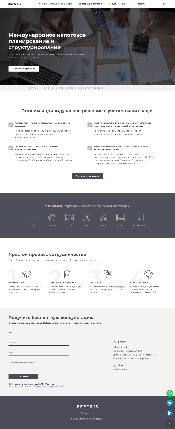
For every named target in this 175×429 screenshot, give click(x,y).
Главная (42, 4)
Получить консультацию (23, 69)
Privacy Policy (87, 413)
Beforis (32, 88)
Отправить (23, 376)
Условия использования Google (49, 386)
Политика (26, 386)
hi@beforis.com (120, 369)
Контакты (140, 4)
